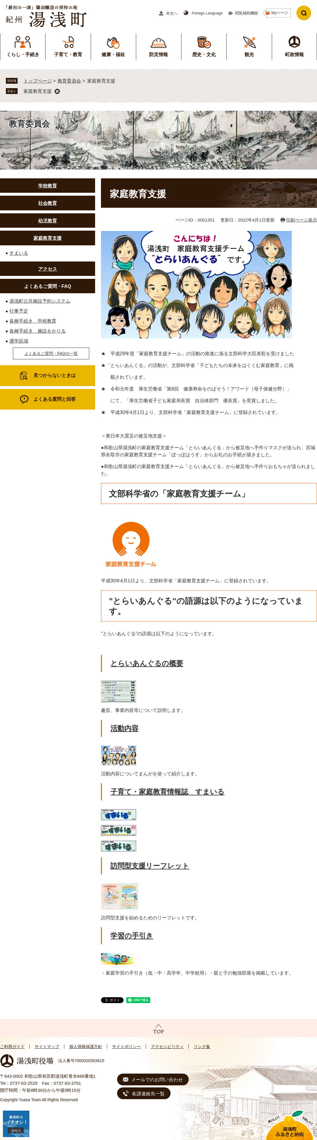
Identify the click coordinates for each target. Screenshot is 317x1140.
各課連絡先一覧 (148, 1093)
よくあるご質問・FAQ (47, 286)
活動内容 (124, 728)
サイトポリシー (126, 1046)
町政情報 (294, 54)
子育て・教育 (68, 54)
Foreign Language (207, 13)
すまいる (18, 253)
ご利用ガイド (12, 1046)
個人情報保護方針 (85, 1046)
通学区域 (18, 340)
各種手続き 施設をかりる (37, 330)
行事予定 (18, 311)
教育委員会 (69, 80)
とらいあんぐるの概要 (146, 663)
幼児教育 (47, 220)
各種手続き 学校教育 (32, 320)
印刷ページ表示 (301, 219)
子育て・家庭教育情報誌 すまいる (167, 792)
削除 (57, 91)
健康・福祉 (113, 54)
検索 (303, 13)
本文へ (172, 13)
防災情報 (158, 54)
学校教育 (47, 185)
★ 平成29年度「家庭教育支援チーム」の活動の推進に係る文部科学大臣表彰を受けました (198, 353)
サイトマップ (47, 1046)
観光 (249, 54)
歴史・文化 (204, 54)
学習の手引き (131, 936)
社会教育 (47, 203)
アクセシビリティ (167, 1046)
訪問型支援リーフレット (149, 866)
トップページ (37, 80)
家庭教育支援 (37, 91)
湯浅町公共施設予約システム (39, 301)
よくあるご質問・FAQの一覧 (51, 353)
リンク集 (202, 1046)
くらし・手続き (22, 54)
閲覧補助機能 (246, 13)
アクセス (47, 268)
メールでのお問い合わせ (157, 1079)
